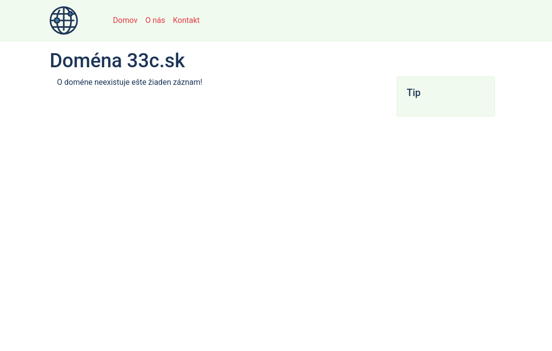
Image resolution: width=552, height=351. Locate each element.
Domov (125, 20)
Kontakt (186, 20)
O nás (155, 20)
